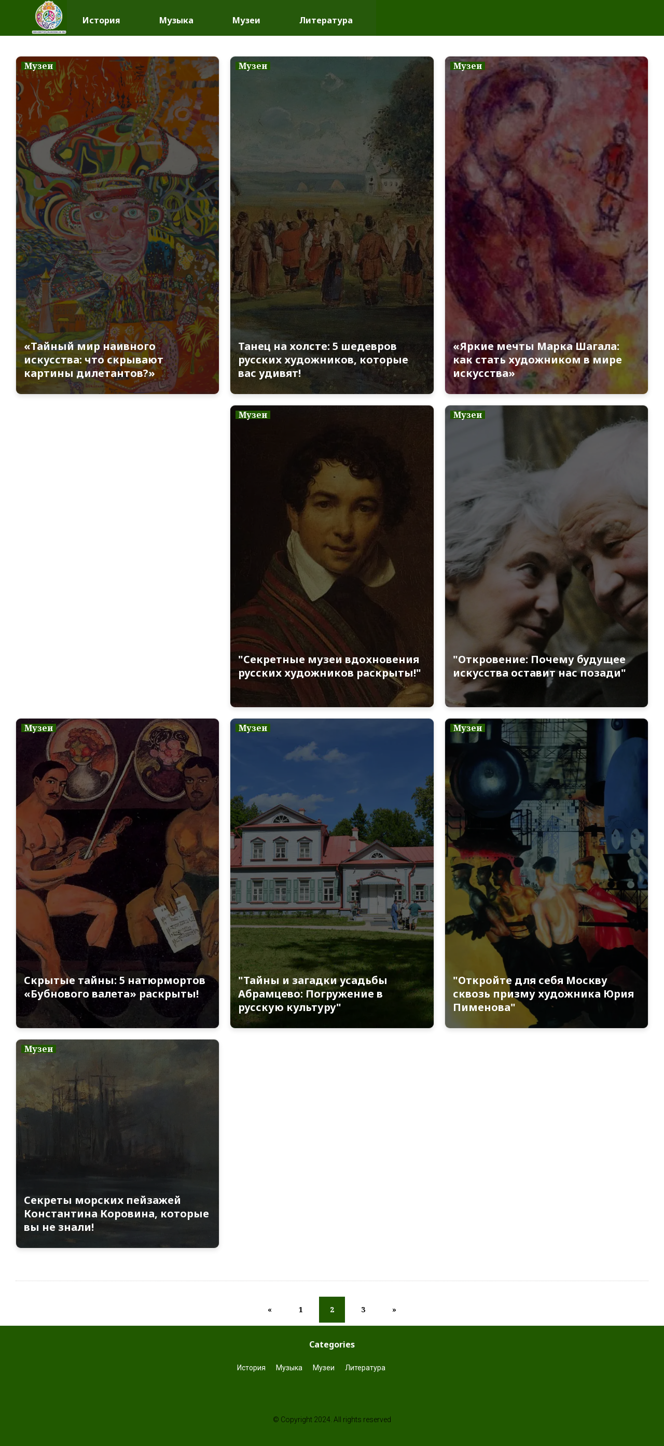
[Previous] (270, 1310)
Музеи (246, 17)
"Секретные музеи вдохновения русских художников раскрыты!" (329, 666)
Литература (326, 17)
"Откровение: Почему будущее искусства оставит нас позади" (539, 666)
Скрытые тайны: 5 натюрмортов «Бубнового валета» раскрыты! (114, 987)
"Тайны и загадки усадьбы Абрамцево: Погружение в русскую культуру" (313, 994)
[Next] (394, 1310)
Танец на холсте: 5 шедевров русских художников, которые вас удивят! (323, 360)
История (101, 17)
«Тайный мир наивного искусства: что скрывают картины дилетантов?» (93, 360)
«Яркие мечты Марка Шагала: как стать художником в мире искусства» (537, 360)
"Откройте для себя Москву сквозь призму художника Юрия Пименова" (543, 994)
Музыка (176, 17)
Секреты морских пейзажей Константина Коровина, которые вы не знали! (116, 1214)
